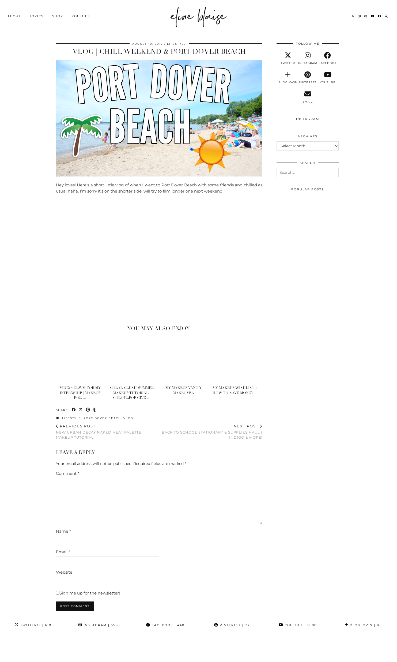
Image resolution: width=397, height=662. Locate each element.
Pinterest (231, 625)
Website (64, 572)
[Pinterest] (366, 15)
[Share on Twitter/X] (81, 410)
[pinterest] (307, 78)
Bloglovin (364, 625)
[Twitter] (353, 15)
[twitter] (288, 58)
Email (63, 551)
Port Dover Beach (102, 418)
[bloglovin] (288, 78)
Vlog (128, 418)
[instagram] (307, 58)
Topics (36, 15)
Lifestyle (176, 44)
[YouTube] (373, 15)
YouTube (81, 15)
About (14, 15)
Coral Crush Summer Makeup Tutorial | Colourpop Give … (132, 393)
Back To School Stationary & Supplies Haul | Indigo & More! (210, 431)
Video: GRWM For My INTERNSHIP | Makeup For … (80, 393)
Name (63, 531)
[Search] (386, 15)
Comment (67, 473)
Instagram (99, 625)
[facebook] (328, 58)
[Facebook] (379, 15)
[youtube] (328, 78)
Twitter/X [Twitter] (33, 625)
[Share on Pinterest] (88, 410)
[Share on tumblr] (95, 410)
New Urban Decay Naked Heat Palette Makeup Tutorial (107, 431)
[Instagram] (359, 15)
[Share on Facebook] (74, 410)
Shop (57, 15)
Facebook (165, 625)
